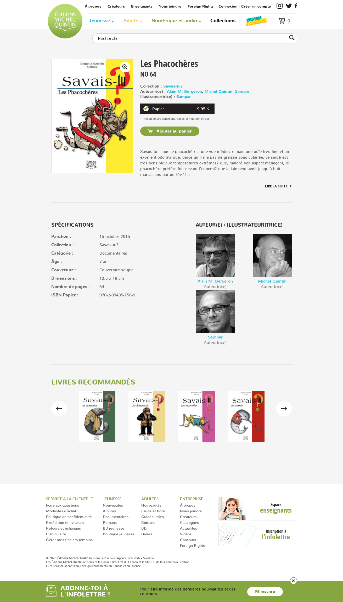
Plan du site (56, 534)
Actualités (188, 528)
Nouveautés (113, 505)
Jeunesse (99, 21)
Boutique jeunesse (118, 534)
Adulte (130, 21)
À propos (93, 6)
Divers (146, 534)
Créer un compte (256, 6)
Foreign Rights (200, 6)
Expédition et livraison (65, 522)
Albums (109, 511)
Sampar (242, 91)
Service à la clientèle (69, 499)
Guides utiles (152, 516)
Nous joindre (170, 6)
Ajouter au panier (173, 131)
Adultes (150, 499)
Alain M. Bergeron (184, 91)
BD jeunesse (113, 528)
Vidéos (186, 534)
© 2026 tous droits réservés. (81, 558)
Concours (188, 539)
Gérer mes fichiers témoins (69, 539)
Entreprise (191, 499)
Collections (222, 21)
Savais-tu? (173, 86)
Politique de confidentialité (69, 516)
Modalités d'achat (61, 511)
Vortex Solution (144, 558)
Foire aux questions (62, 505)
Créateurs (116, 6)
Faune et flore (153, 511)
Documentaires (115, 516)
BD (144, 528)
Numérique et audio (174, 21)
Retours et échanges (63, 528)
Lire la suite (276, 186)
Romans (110, 522)
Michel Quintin (218, 91)
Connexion (227, 6)
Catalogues (189, 522)
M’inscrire (265, 591)
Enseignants (141, 6)
